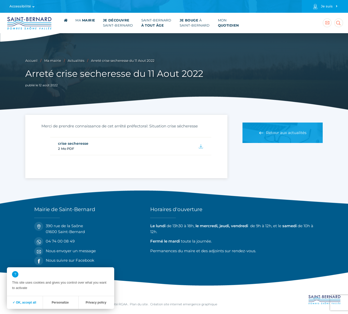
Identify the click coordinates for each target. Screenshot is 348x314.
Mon (228, 22)
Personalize (60, 302)
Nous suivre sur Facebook (64, 260)
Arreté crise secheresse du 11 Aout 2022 (122, 61)
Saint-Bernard (118, 22)
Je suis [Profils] (327, 6)
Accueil (31, 61)
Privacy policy (96, 302)
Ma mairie (52, 61)
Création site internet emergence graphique (183, 304)
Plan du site (139, 304)
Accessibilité (20, 6)
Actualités (76, 61)
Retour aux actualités (286, 132)
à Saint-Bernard (195, 22)
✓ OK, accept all (24, 302)
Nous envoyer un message (65, 251)
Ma (85, 20)
